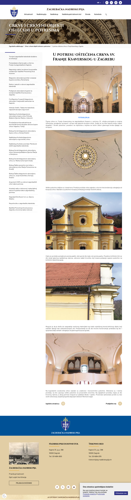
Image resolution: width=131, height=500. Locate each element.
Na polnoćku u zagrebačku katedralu (22, 203)
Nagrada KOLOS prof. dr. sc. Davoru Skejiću (21, 198)
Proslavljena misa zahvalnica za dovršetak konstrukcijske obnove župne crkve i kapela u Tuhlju (23, 124)
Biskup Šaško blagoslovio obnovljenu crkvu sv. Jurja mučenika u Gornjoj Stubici (22, 175)
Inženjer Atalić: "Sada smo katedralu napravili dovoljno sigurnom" (21, 108)
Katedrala (97, 14)
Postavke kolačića (89, 494)
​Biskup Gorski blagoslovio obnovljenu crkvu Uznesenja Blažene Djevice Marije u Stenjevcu (23, 152)
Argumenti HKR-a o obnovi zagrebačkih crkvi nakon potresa (23, 183)
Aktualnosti (28, 14)
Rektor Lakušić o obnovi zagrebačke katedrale (22, 85)
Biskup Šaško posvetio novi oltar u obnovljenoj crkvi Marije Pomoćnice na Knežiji (22, 167)
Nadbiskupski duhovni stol (71, 14)
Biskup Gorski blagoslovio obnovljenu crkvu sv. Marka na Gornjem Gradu (22, 160)
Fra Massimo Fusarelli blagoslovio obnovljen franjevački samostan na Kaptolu (21, 101)
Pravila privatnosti (16, 474)
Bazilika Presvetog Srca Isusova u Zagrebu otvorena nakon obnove (21, 209)
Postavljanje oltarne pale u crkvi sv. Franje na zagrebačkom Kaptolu (21, 64)
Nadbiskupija (41, 14)
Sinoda (87, 14)
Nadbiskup (54, 14)
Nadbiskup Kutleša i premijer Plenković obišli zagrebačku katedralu (23, 145)
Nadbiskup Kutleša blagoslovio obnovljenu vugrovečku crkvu (20, 138)
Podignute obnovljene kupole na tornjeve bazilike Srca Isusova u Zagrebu (20, 93)
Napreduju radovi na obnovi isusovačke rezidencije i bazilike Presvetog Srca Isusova (23, 71)
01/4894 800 (57, 456)
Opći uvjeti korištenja (17, 477)
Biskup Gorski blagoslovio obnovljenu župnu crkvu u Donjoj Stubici (22, 132)
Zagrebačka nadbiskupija (65, 9)
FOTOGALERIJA (83, 117)
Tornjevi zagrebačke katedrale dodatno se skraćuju (23, 57)
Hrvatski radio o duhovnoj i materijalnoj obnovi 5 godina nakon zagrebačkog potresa (23, 190)
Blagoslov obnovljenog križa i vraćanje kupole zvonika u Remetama (22, 79)
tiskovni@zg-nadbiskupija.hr (100, 459)
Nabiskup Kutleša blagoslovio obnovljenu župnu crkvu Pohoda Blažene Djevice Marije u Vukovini (21, 116)
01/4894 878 (96, 456)
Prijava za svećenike (24, 483)
